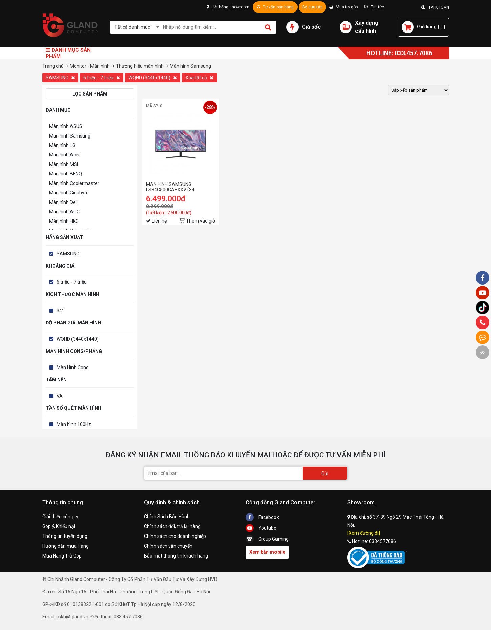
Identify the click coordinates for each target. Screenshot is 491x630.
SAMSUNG (60, 77)
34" (60, 310)
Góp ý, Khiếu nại (58, 526)
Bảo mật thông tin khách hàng (176, 556)
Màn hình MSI (63, 164)
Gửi (324, 473)
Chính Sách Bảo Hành (167, 516)
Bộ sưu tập (312, 7)
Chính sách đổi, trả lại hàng (172, 526)
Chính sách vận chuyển (168, 546)
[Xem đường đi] (363, 533)
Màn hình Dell (63, 202)
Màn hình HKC (64, 221)
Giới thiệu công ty (60, 516)
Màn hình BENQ (65, 173)
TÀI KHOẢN (435, 7)
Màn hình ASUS (65, 126)
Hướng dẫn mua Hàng (65, 546)
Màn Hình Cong (73, 367)
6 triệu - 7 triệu (101, 77)
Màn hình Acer (64, 155)
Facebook (262, 517)
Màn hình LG (62, 145)
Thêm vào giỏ (200, 221)
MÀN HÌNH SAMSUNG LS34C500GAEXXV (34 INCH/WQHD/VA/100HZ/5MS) (178, 187)
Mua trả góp (343, 7)
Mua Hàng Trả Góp (62, 556)
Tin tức (374, 7)
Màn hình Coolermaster (74, 183)
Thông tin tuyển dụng (64, 536)
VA (60, 396)
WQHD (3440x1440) (152, 77)
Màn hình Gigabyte (69, 192)
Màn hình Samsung (69, 136)
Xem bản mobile (267, 552)
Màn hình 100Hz (74, 424)
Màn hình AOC (64, 211)
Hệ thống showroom (228, 7)
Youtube (261, 528)
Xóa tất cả (199, 77)
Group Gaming (267, 539)
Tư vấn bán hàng (275, 7)
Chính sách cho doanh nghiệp (175, 536)
